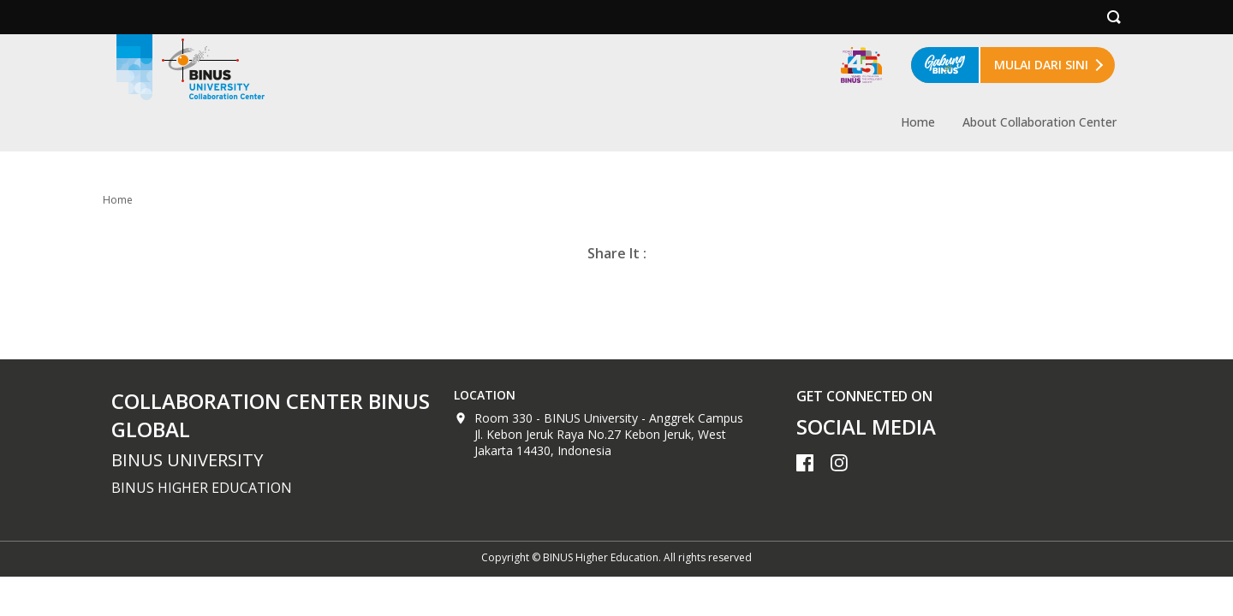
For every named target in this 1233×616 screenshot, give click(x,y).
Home (918, 122)
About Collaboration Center (1039, 122)
